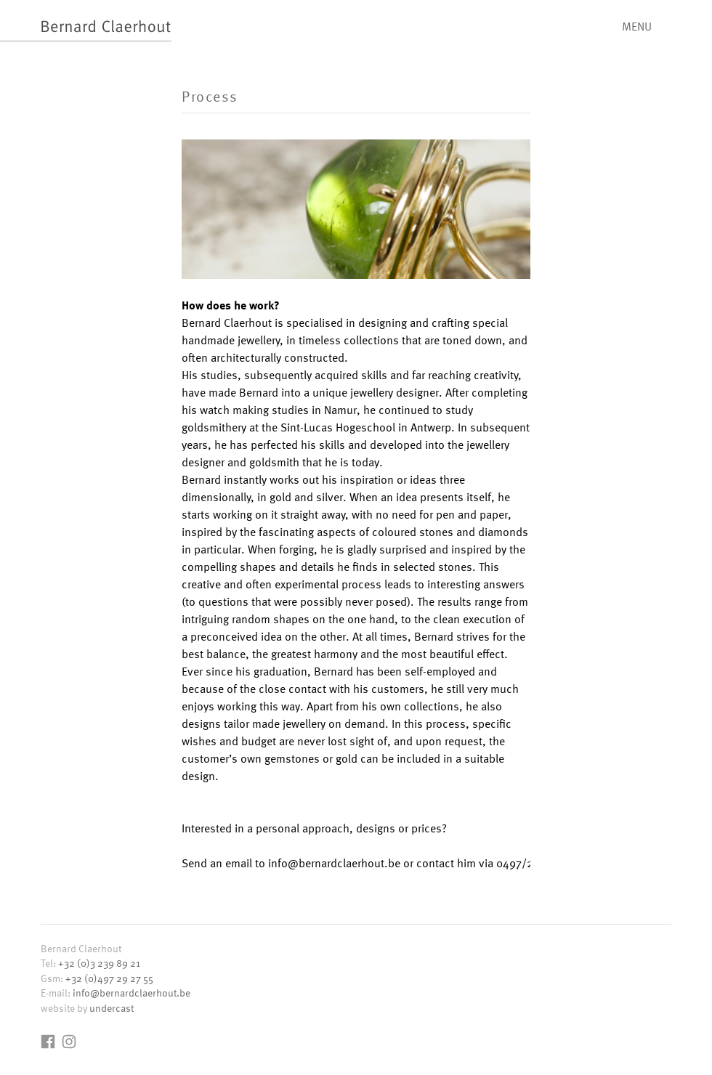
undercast (111, 1007)
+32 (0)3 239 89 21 (99, 962)
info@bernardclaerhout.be (131, 992)
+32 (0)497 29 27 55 (109, 978)
